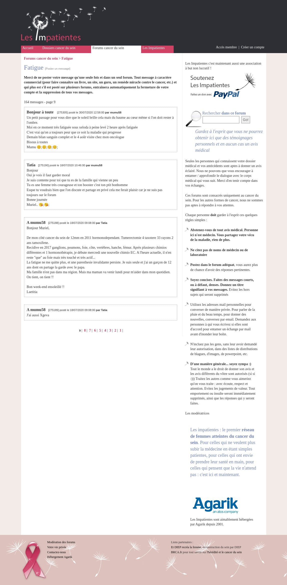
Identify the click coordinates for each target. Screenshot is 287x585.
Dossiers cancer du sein (59, 48)
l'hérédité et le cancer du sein (224, 552)
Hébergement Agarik (59, 557)
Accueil (28, 48)
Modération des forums (61, 542)
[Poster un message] (57, 68)
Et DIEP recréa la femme (186, 547)
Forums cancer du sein (108, 48)
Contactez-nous (56, 552)
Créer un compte (252, 47)
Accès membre (226, 47)
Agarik (200, 524)
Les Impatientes (154, 48)
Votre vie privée (56, 547)
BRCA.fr (176, 552)
